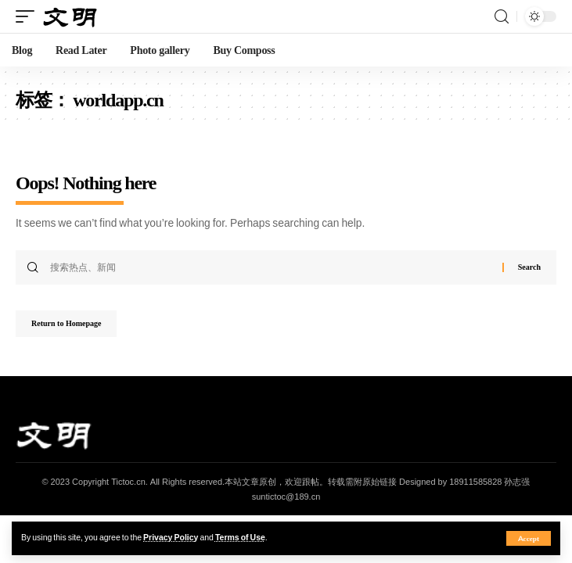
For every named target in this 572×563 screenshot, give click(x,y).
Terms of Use (240, 538)
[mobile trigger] (29, 16)
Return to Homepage (66, 323)
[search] (502, 17)
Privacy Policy (170, 538)
